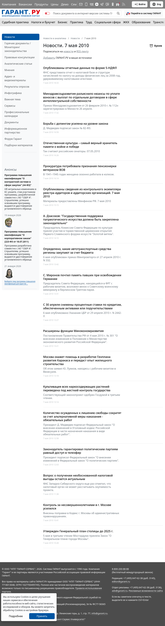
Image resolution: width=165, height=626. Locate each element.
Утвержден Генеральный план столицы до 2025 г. (78, 531)
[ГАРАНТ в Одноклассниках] (113, 4)
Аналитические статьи (18, 63)
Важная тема (12, 99)
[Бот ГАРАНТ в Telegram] (107, 4)
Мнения (9, 70)
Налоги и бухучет (43, 22)
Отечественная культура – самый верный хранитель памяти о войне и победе (80, 144)
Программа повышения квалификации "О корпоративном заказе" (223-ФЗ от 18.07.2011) (18, 236)
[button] (143, 13)
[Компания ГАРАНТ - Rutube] (118, 4)
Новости (9, 37)
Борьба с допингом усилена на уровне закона (75, 123)
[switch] (47, 13)
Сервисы (9, 105)
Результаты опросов (16, 86)
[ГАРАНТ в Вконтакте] (92, 4)
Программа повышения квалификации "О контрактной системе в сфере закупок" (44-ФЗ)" (18, 180)
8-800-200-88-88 (120, 568)
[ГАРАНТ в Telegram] (102, 4)
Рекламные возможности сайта (146, 590)
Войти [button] (140, 4)
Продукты (41, 4)
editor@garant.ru (121, 581)
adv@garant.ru (120, 590)
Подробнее (16, 616)
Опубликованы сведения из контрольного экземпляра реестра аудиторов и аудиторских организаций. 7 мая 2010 (82, 192)
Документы (11, 122)
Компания (9, 4)
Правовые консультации (19, 57)
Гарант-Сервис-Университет (69, 619)
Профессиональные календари (16, 114)
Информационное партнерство (15, 130)
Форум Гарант (13, 139)
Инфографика (13, 93)
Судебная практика (15, 22)
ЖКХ (126, 22)
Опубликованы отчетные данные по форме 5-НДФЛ (80, 68)
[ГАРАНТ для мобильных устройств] (86, 4)
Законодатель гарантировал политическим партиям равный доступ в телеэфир (80, 451)
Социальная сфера (108, 22)
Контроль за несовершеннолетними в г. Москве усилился (77, 506)
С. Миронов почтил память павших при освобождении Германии (82, 277)
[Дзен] (96, 4)
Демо (65, 4)
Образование (141, 22)
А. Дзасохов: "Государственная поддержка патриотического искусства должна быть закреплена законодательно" (81, 219)
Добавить (49, 58)
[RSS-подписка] (123, 4)
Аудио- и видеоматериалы (15, 78)
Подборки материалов (18, 145)
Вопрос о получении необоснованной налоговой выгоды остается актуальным (78, 477)
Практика (76, 22)
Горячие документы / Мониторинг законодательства (17, 47)
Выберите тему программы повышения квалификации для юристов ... (19, 282)
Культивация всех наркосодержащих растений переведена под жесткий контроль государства (76, 388)
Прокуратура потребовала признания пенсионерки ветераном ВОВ (79, 167)
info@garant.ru (99, 613)
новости (68, 51)
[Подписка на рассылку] (81, 4)
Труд (89, 22)
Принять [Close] (42, 616)
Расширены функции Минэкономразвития (73, 331)
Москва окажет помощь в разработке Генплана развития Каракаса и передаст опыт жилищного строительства (77, 360)
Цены (54, 4)
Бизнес (62, 22)
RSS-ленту (82, 51)
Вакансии (25, 4)
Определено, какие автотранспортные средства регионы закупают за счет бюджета (77, 250)
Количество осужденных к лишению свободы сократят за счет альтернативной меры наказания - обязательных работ (82, 416)
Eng (156, 4)
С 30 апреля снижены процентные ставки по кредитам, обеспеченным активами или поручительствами (82, 306)
